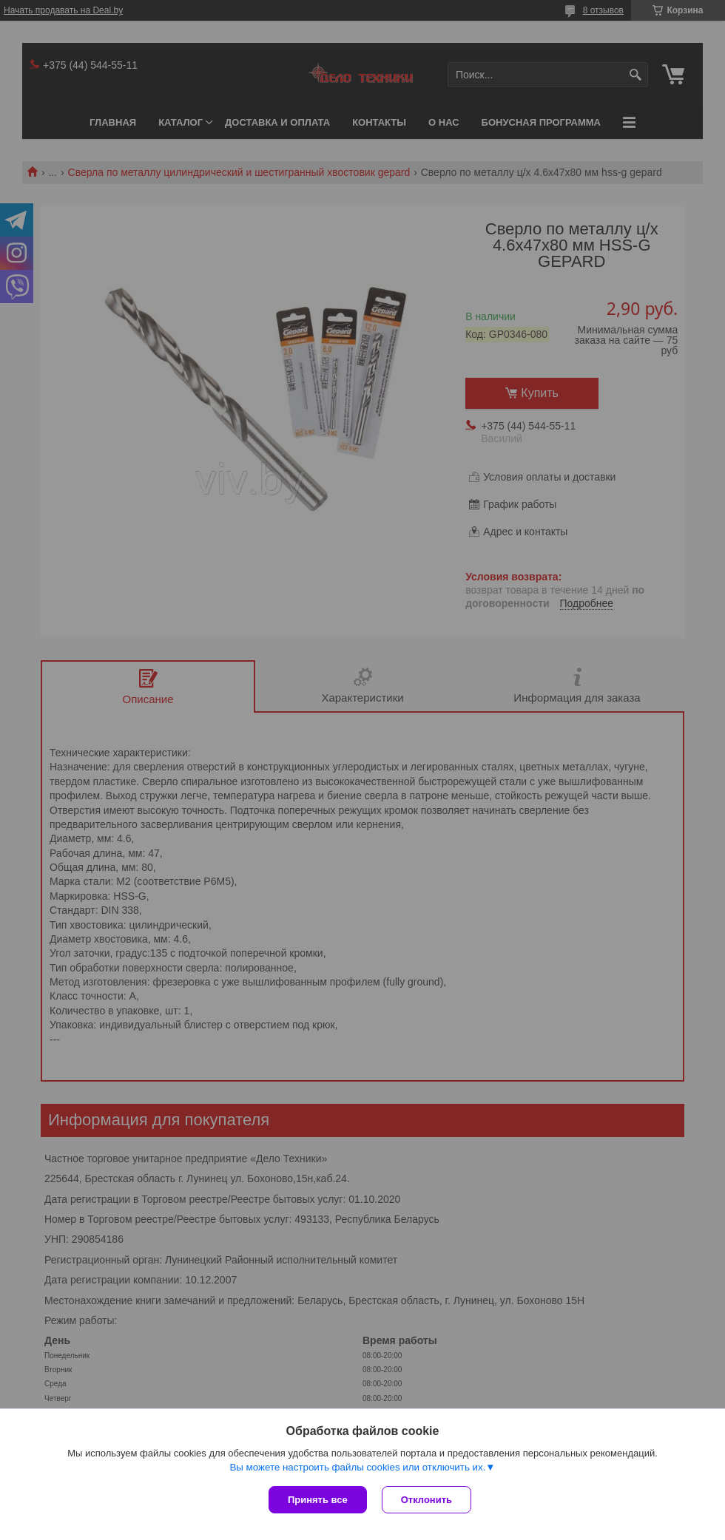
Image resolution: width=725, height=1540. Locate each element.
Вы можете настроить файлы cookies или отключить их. (357, 1467)
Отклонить (426, 1499)
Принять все (318, 1499)
